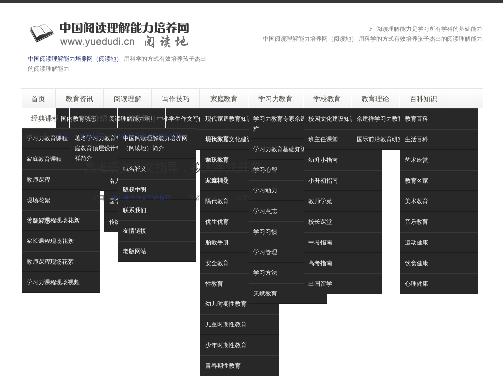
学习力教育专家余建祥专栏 (285, 123)
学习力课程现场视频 (53, 282)
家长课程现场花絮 (50, 241)
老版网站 (134, 251)
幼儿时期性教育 (226, 303)
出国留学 (320, 283)
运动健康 (416, 242)
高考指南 (320, 263)
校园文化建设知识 (332, 118)
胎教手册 (217, 242)
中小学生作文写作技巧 (186, 118)
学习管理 (265, 252)
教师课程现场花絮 (50, 261)
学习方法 (265, 273)
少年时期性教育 (226, 345)
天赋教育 (265, 293)
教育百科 (416, 118)
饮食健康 (416, 263)
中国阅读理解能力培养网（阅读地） (75, 58)
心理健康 (416, 283)
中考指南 (320, 242)
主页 (64, 135)
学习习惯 (265, 231)
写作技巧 (92, 135)
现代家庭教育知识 (228, 118)
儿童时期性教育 (226, 324)
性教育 (214, 283)
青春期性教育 (223, 365)
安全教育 (217, 263)
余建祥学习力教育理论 (386, 118)
